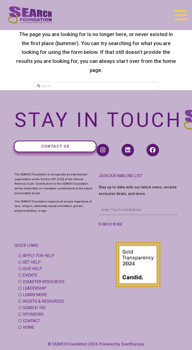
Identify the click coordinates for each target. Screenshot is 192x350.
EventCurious (132, 344)
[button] (180, 15)
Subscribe (110, 224)
